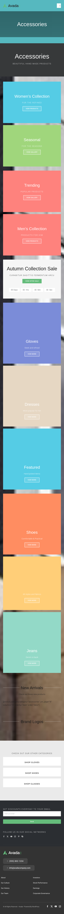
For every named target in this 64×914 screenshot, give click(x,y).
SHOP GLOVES (32, 762)
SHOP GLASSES (32, 784)
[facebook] (4, 836)
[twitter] (7, 836)
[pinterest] (19, 836)
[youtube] (11, 836)
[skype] (22, 836)
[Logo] (11, 5)
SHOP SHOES (32, 773)
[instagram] (15, 836)
